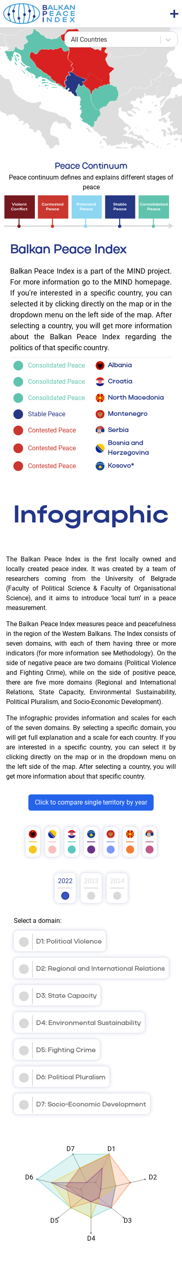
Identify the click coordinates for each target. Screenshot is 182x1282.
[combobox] (72, 40)
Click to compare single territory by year (91, 802)
